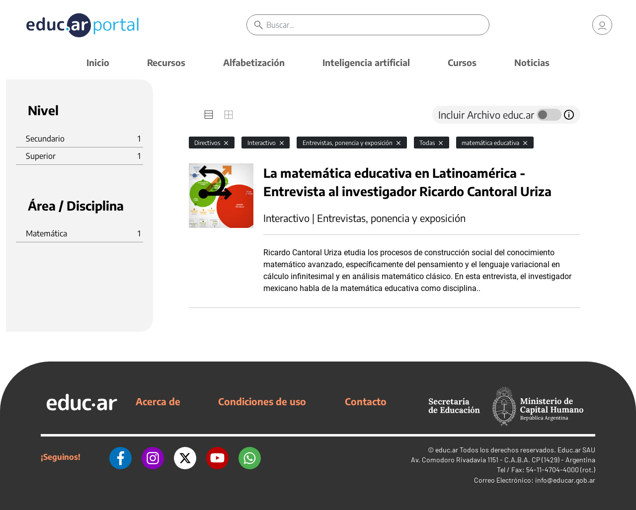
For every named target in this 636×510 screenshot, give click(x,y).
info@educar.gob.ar (565, 480)
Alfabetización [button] (254, 62)
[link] (602, 25)
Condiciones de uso (262, 401)
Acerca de (158, 401)
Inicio (97, 62)
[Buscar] (377, 25)
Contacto (366, 401)
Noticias (532, 62)
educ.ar (446, 449)
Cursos (462, 62)
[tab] (209, 114)
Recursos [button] (166, 62)
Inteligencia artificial (366, 62)
